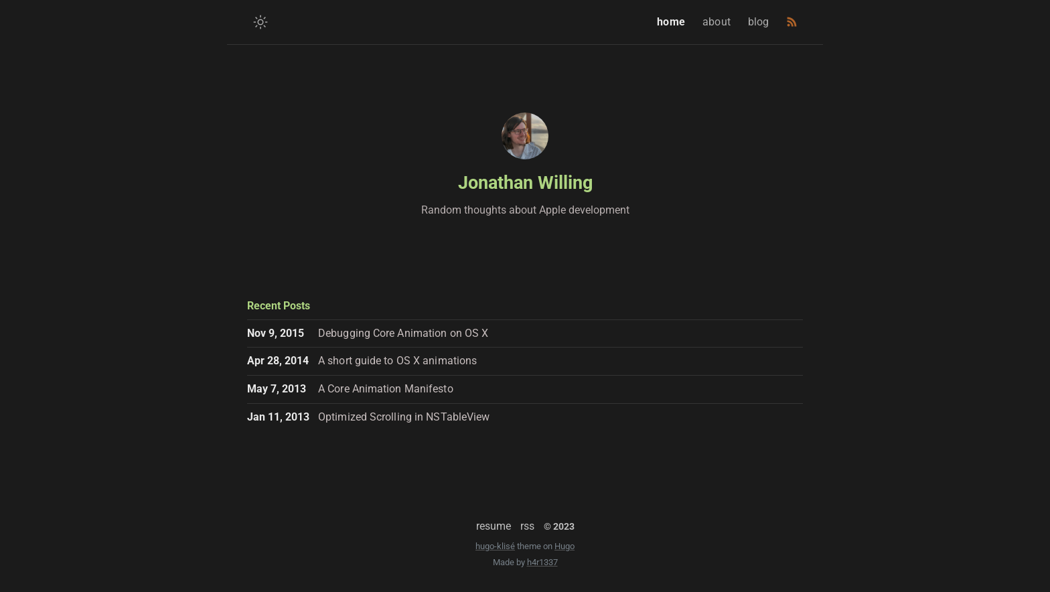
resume (493, 526)
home (672, 21)
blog (760, 21)
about (718, 21)
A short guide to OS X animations (397, 360)
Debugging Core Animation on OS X (403, 333)
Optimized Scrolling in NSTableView (404, 417)
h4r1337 (542, 562)
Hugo (564, 546)
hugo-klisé (495, 546)
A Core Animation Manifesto (385, 388)
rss (527, 526)
